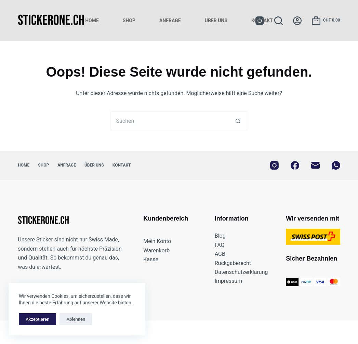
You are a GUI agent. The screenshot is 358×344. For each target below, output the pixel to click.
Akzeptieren (37, 319)
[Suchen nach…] (169, 120)
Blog (220, 236)
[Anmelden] (297, 20)
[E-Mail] (315, 165)
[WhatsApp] (336, 165)
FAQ (220, 245)
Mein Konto (157, 241)
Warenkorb (156, 250)
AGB (220, 254)
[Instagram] (259, 20)
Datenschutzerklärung (241, 272)
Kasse (150, 259)
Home (92, 20)
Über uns (216, 20)
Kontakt (121, 165)
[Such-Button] (237, 120)
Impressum (228, 281)
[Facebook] (295, 165)
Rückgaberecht (233, 263)
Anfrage (170, 20)
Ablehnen (75, 319)
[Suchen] (278, 20)
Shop (129, 20)
